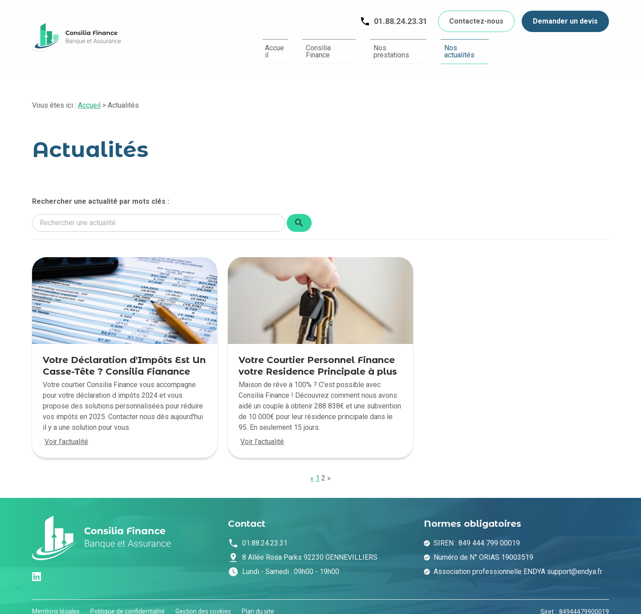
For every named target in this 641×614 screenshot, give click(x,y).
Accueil (241, 47)
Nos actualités (460, 47)
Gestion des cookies (203, 602)
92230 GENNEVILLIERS (309, 548)
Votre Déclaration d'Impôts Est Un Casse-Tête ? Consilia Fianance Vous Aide (124, 362)
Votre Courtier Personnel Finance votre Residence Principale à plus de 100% (318, 362)
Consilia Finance (305, 47)
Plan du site (258, 602)
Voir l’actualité (66, 432)
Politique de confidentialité (127, 602)
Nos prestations (383, 47)
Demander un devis (565, 21)
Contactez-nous (476, 21)
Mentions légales (56, 602)
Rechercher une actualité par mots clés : (100, 192)
